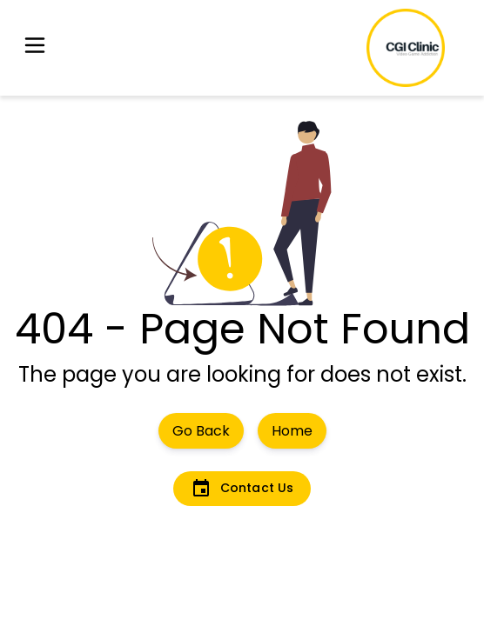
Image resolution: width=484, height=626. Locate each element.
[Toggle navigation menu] (35, 48)
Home (292, 431)
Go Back (201, 431)
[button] (35, 48)
